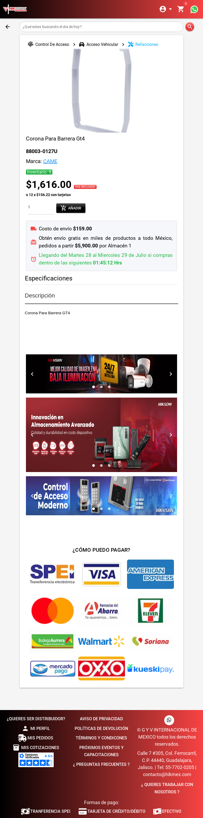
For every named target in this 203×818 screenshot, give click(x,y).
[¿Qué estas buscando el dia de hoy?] (101, 26)
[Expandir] (166, 9)
